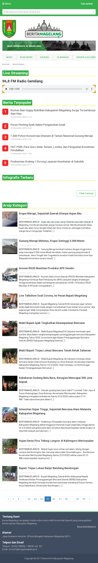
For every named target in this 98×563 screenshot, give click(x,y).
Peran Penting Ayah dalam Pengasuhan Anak (38, 124)
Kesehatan (26, 57)
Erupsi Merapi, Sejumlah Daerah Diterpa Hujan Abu (50, 213)
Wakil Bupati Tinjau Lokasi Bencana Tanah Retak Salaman (55, 350)
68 (66, 499)
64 (41, 499)
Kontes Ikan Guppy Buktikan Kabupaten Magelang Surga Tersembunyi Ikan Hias (53, 112)
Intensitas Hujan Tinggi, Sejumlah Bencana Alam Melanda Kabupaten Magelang (55, 411)
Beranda (5, 64)
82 (78, 499)
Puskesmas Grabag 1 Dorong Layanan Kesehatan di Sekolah (47, 161)
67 (60, 499)
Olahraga (63, 57)
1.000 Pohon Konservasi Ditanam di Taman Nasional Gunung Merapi (52, 135)
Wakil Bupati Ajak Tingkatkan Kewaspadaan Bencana (52, 323)
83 (84, 499)
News (9, 57)
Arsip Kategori (18, 64)
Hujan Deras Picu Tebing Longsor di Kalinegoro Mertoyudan (56, 440)
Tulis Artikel (87, 4)
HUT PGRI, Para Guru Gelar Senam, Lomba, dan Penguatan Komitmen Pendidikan (53, 148)
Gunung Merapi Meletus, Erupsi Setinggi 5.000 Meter (52, 240)
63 (35, 499)
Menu (6, 3)
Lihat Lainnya (86, 193)
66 (54, 499)
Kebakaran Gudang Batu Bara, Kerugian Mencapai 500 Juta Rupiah (55, 379)
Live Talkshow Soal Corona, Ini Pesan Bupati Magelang (53, 295)
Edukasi (44, 57)
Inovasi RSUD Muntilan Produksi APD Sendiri (46, 268)
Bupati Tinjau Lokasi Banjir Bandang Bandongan (49, 468)
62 (29, 499)
